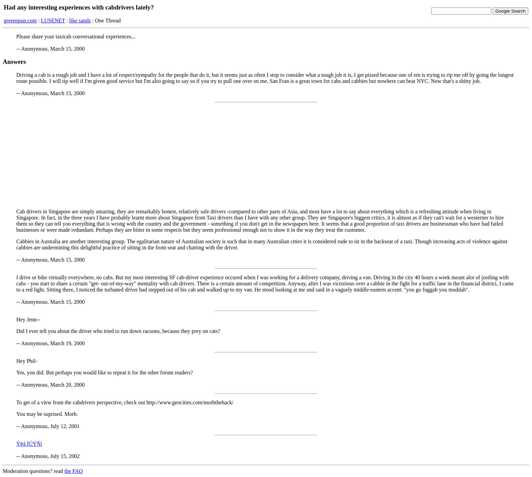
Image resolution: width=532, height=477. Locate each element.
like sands (80, 20)
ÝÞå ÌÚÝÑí (29, 444)
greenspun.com (20, 20)
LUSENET (53, 20)
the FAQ (73, 471)
